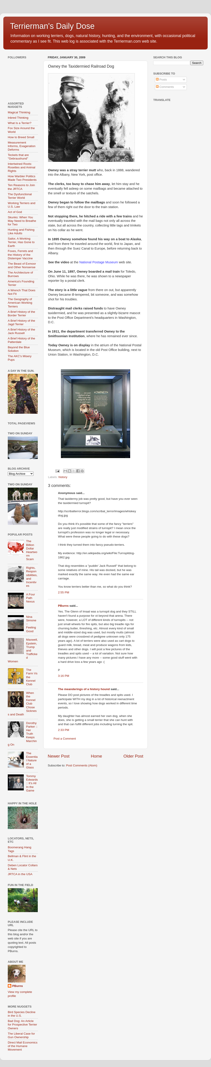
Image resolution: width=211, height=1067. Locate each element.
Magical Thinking (19, 112)
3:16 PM (63, 675)
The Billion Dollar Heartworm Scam (31, 550)
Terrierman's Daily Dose (52, 26)
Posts (161, 79)
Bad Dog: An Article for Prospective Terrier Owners (22, 1024)
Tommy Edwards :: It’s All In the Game (32, 783)
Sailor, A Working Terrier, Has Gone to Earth (21, 242)
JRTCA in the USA (20, 874)
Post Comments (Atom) (81, 765)
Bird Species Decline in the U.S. (22, 1013)
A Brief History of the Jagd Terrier (21, 322)
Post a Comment (65, 738)
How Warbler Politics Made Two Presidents (22, 178)
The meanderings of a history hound (84, 689)
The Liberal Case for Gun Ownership (21, 1035)
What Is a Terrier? (19, 123)
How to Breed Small (21, 137)
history (62, 477)
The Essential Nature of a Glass (32, 760)
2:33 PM (63, 730)
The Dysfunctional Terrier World (20, 196)
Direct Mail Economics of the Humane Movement (23, 1046)
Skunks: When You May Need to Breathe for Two (22, 221)
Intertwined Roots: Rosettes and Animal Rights (21, 167)
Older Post (133, 756)
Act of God (15, 212)
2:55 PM (63, 592)
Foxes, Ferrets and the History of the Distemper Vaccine (20, 254)
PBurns (63, 605)
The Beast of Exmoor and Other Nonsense (22, 265)
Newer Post (59, 756)
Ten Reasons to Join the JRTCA (21, 186)
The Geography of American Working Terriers (20, 302)
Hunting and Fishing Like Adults (21, 231)
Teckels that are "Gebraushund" (18, 156)
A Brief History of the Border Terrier (21, 313)
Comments (165, 87)
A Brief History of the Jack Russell (21, 331)
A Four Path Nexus (30, 598)
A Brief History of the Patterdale (21, 340)
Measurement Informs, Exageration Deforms (22, 146)
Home (96, 756)
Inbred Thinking (18, 117)
